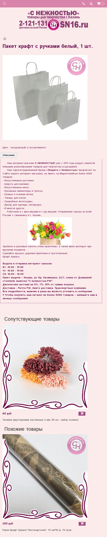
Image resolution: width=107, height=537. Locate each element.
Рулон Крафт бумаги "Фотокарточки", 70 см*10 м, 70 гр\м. (37, 530)
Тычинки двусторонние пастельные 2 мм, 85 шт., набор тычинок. (40, 420)
